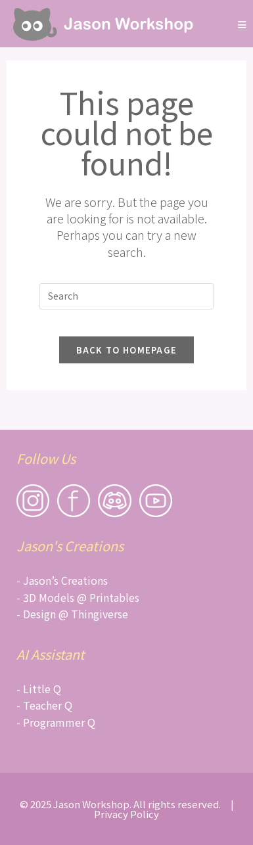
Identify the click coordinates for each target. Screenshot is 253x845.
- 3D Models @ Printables (77, 597)
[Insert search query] (126, 296)
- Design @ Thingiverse (72, 614)
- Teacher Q (44, 705)
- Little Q (38, 689)
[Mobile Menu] (242, 24)
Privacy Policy (126, 814)
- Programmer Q (55, 722)
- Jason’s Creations (62, 580)
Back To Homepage (126, 350)
